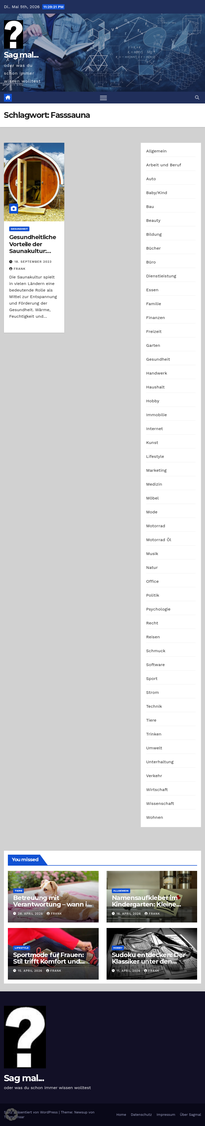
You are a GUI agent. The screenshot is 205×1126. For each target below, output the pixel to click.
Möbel (152, 498)
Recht (152, 622)
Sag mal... (21, 55)
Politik (152, 595)
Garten (153, 345)
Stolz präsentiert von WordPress (31, 1112)
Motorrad (155, 525)
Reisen (153, 636)
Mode (151, 511)
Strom (152, 692)
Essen (152, 289)
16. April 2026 (129, 913)
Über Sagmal (190, 1115)
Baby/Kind (156, 192)
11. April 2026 (129, 971)
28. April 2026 (31, 913)
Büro (151, 262)
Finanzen (155, 317)
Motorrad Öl (158, 539)
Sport (152, 678)
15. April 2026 (31, 971)
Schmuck (156, 650)
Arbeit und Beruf (163, 164)
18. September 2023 (33, 261)
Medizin (154, 484)
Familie (153, 303)
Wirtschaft (157, 789)
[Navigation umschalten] (103, 98)
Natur (152, 567)
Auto (151, 178)
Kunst (152, 442)
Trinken (154, 734)
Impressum (166, 1115)
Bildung (154, 234)
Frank (17, 269)
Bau (150, 206)
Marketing (156, 470)
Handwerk (156, 373)
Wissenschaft (160, 803)
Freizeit (154, 331)
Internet (154, 428)
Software (155, 664)
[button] (197, 97)
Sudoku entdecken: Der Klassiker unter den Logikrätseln (148, 961)
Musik (152, 553)
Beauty (153, 220)
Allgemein (156, 151)
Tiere (151, 720)
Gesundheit (19, 228)
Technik (154, 706)
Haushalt (155, 387)
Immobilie (156, 414)
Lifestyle (155, 456)
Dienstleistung (161, 275)
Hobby (152, 400)
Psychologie (158, 609)
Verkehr (154, 775)
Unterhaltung (160, 761)
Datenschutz (141, 1115)
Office (152, 581)
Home (121, 1115)
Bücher (153, 248)
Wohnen (154, 817)
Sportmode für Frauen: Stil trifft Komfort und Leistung (48, 961)
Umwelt (154, 747)
